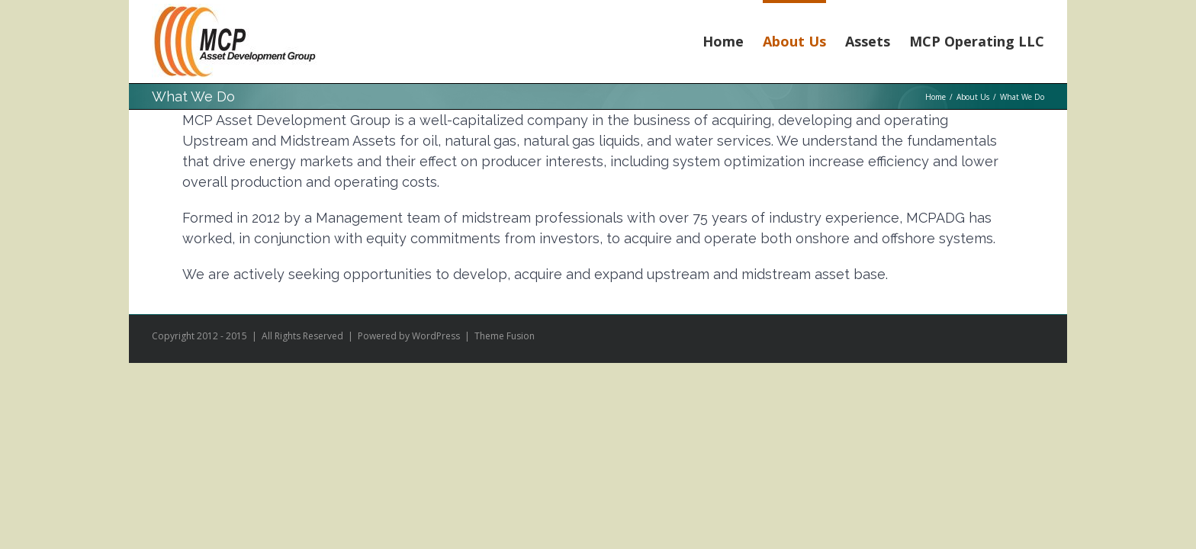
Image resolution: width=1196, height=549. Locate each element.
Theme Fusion (504, 335)
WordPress (436, 335)
